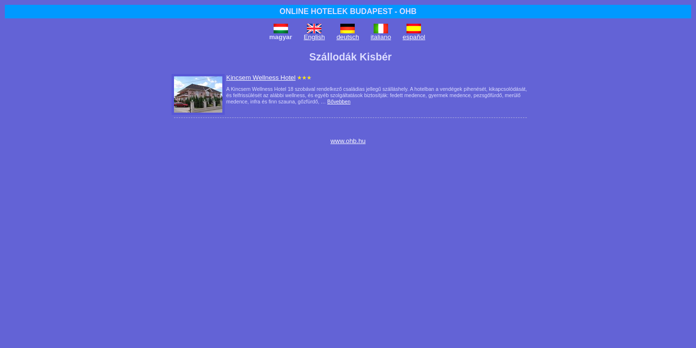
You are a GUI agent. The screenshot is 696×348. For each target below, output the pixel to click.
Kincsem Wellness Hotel (260, 77)
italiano (381, 37)
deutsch (347, 37)
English (314, 37)
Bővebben (338, 101)
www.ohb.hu (348, 141)
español (414, 37)
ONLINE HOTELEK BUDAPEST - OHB (348, 11)
